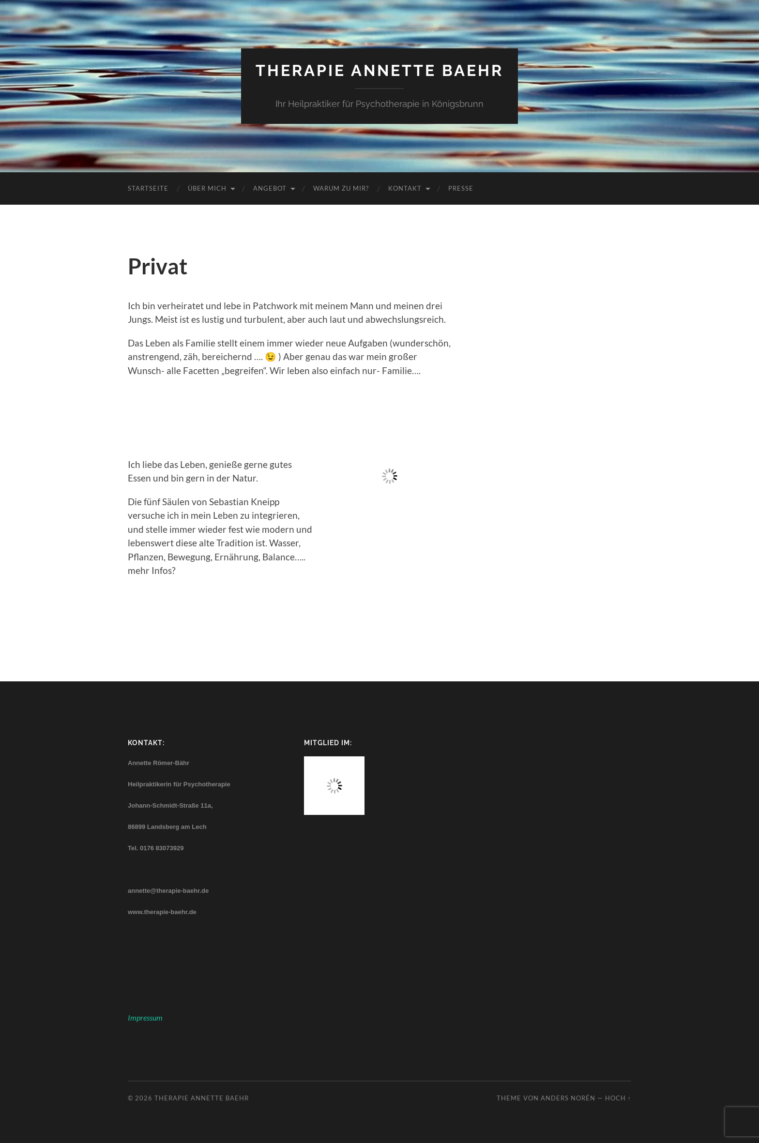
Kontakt (405, 188)
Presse (460, 188)
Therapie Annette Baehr (379, 70)
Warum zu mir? (341, 188)
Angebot (270, 188)
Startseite (148, 188)
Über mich (207, 188)
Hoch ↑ (618, 1098)
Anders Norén (568, 1098)
